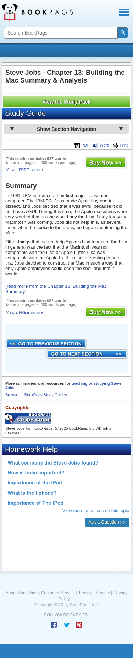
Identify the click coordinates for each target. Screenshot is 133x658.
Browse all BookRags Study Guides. (36, 395)
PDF (81, 145)
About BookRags (22, 592)
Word (101, 145)
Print (120, 145)
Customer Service (58, 592)
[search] (60, 33)
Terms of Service (94, 592)
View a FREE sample (24, 170)
